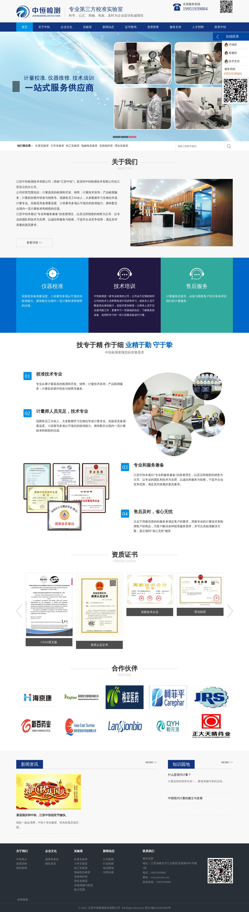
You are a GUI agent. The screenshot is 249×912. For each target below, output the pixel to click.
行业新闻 (108, 863)
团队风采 (50, 863)
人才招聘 (198, 27)
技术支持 (232, 61)
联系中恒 (220, 27)
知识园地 (108, 867)
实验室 (87, 27)
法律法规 (108, 872)
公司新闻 (108, 859)
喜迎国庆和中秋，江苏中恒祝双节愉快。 (42, 815)
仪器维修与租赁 (83, 885)
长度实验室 (42, 145)
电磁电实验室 (89, 145)
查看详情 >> (34, 242)
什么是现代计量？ (179, 774)
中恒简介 (21, 859)
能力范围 (79, 889)
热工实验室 (72, 145)
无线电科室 (106, 145)
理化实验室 (121, 145)
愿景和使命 (52, 859)
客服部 (230, 52)
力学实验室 (57, 145)
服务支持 (175, 27)
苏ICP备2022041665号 (158, 907)
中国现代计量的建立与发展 (185, 798)
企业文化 (66, 27)
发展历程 (21, 863)
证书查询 (131, 27)
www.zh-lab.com (160, 877)
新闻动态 (108, 27)
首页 (24, 27)
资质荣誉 (153, 27)
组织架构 (21, 867)
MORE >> (151, 762)
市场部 (230, 44)
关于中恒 (44, 27)
